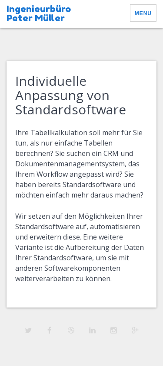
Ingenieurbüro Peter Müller (39, 13)
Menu (143, 13)
